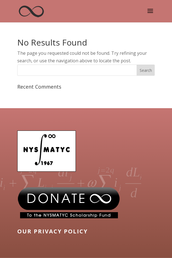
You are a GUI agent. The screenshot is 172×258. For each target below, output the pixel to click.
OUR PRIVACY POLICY (52, 231)
